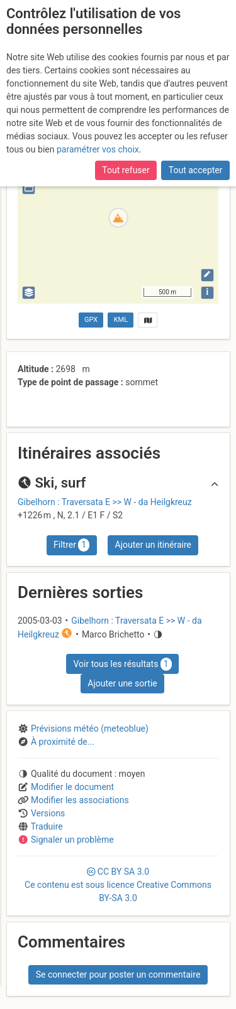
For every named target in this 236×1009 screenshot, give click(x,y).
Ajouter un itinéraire (153, 545)
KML (121, 320)
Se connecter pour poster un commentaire (118, 974)
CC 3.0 (118, 885)
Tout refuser (125, 170)
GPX (91, 320)
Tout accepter (196, 170)
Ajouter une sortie (122, 683)
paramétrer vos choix (98, 149)
